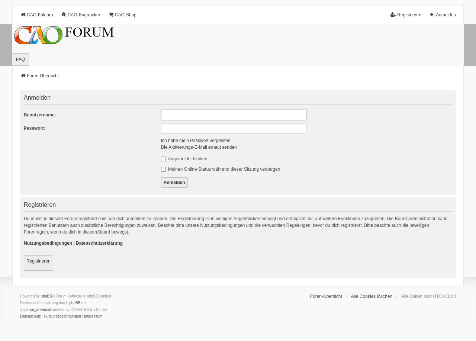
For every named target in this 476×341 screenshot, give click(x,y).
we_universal (40, 310)
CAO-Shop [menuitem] (122, 14)
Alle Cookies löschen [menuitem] (371, 296)
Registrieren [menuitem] (405, 14)
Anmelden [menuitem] (442, 14)
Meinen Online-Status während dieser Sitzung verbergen (220, 169)
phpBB (46, 296)
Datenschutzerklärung (99, 243)
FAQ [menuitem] (20, 59)
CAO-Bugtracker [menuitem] (80, 14)
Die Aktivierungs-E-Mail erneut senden (199, 147)
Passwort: (34, 128)
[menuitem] (30, 316)
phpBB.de (77, 303)
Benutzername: (40, 115)
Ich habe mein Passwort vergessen (196, 140)
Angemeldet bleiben (184, 158)
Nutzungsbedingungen (48, 243)
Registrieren (38, 261)
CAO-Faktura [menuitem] (36, 14)
